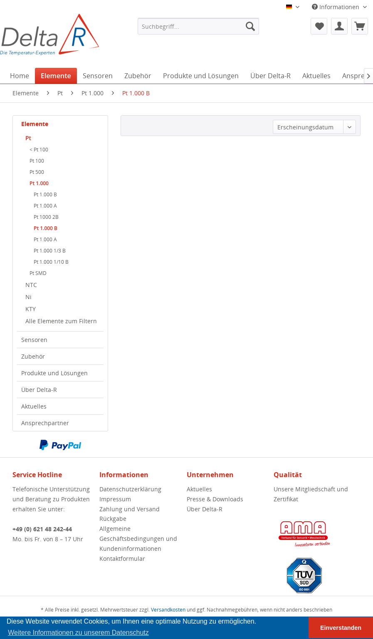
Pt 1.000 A (45, 205)
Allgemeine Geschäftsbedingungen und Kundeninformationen (138, 538)
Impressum (115, 499)
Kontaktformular (122, 558)
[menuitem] (198, 26)
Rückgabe (112, 519)
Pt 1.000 (39, 183)
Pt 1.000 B (45, 194)
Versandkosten (168, 609)
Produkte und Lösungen (54, 373)
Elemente (34, 124)
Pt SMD (38, 273)
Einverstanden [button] (340, 627)
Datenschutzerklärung (130, 489)
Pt (28, 138)
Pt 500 (37, 172)
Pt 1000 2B (46, 216)
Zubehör (33, 356)
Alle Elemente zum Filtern (61, 321)
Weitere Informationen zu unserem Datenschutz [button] (78, 632)
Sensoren (34, 340)
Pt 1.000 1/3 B (50, 250)
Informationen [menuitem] (336, 7)
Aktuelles (34, 406)
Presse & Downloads (215, 499)
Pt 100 (37, 160)
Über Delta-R (39, 390)
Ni (28, 297)
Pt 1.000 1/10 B (51, 261)
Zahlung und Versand (129, 509)
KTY (30, 309)
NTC (31, 285)
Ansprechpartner (45, 423)
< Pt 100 (39, 149)
